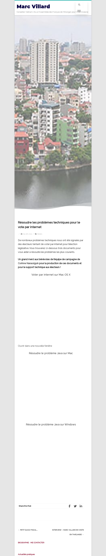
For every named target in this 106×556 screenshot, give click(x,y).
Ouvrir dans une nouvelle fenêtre (35, 346)
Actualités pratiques (26, 554)
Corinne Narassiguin (28, 263)
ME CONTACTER (37, 543)
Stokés (39, 234)
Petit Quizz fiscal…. (28, 530)
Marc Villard (33, 6)
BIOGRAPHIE (23, 543)
